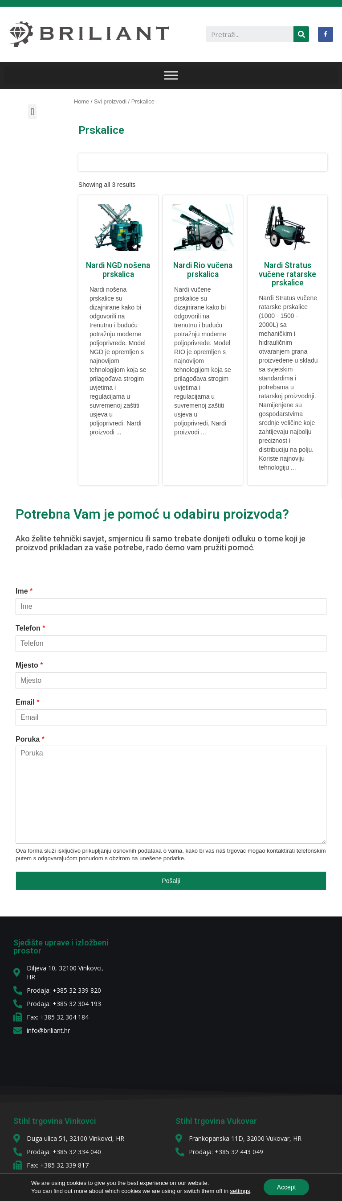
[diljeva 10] (225, 1001)
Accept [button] (286, 1187)
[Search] (301, 34)
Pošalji (171, 880)
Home (81, 101)
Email (27, 702)
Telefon (30, 628)
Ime (24, 591)
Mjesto (29, 665)
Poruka (30, 739)
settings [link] (240, 1191)
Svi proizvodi (110, 101)
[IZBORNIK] (171, 75)
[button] (32, 111)
